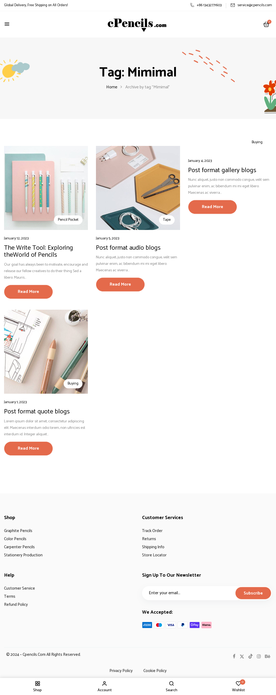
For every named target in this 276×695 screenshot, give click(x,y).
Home (111, 87)
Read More (28, 291)
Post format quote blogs (37, 411)
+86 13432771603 (206, 5)
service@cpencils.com (251, 5)
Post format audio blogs (128, 248)
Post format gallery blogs (222, 170)
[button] (266, 25)
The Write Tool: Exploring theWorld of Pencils (38, 251)
